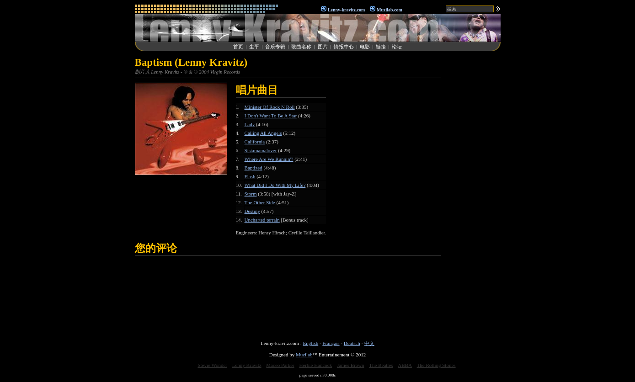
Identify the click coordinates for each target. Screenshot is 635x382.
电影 (365, 46)
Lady (250, 124)
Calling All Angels (263, 133)
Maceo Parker (280, 365)
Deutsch (352, 343)
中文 (369, 343)
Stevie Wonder (212, 365)
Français (330, 343)
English (311, 343)
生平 (254, 46)
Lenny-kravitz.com (346, 9)
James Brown (350, 365)
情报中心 (344, 46)
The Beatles (381, 365)
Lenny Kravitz (246, 365)
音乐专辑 (275, 46)
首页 (238, 46)
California (255, 141)
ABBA (405, 365)
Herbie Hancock (315, 365)
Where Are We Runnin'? (269, 159)
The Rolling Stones (436, 365)
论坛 (397, 46)
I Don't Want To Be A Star (271, 115)
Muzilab (304, 354)
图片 (323, 46)
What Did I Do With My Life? (275, 185)
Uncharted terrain (262, 220)
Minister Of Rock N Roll (270, 107)
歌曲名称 (301, 46)
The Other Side (260, 202)
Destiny (252, 211)
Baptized (253, 167)
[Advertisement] (473, 194)
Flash (250, 176)
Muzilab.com (389, 9)
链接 (381, 46)
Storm (251, 193)
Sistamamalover (261, 150)
